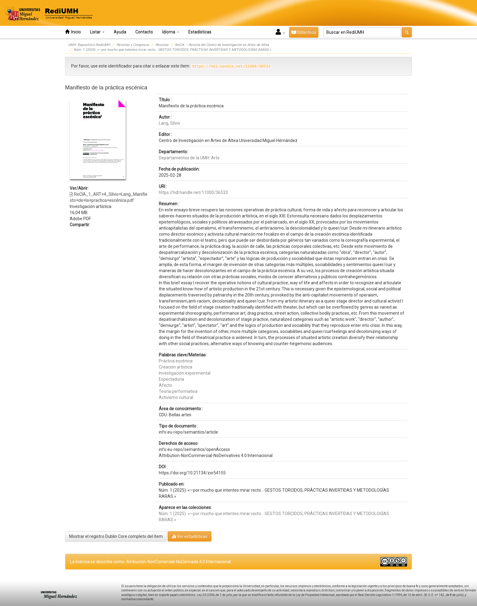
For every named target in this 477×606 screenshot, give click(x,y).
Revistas (162, 45)
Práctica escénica (176, 360)
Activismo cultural (176, 397)
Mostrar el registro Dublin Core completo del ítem (116, 536)
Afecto (165, 385)
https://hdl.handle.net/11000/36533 (193, 192)
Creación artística (175, 367)
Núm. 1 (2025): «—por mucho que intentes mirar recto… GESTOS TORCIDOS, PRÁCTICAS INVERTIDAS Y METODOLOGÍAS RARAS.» (172, 50)
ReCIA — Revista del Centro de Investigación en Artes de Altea (222, 45)
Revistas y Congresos (133, 45)
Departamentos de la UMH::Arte (189, 157)
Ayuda (120, 31)
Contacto (144, 31)
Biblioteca (303, 32)
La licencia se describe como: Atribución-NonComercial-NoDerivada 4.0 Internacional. (151, 561)
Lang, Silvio (169, 123)
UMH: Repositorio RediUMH (89, 45)
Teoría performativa (178, 391)
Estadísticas (199, 31)
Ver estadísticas (189, 536)
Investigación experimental (185, 373)
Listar (97, 31)
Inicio (73, 31)
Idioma (170, 31)
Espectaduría (171, 379)
